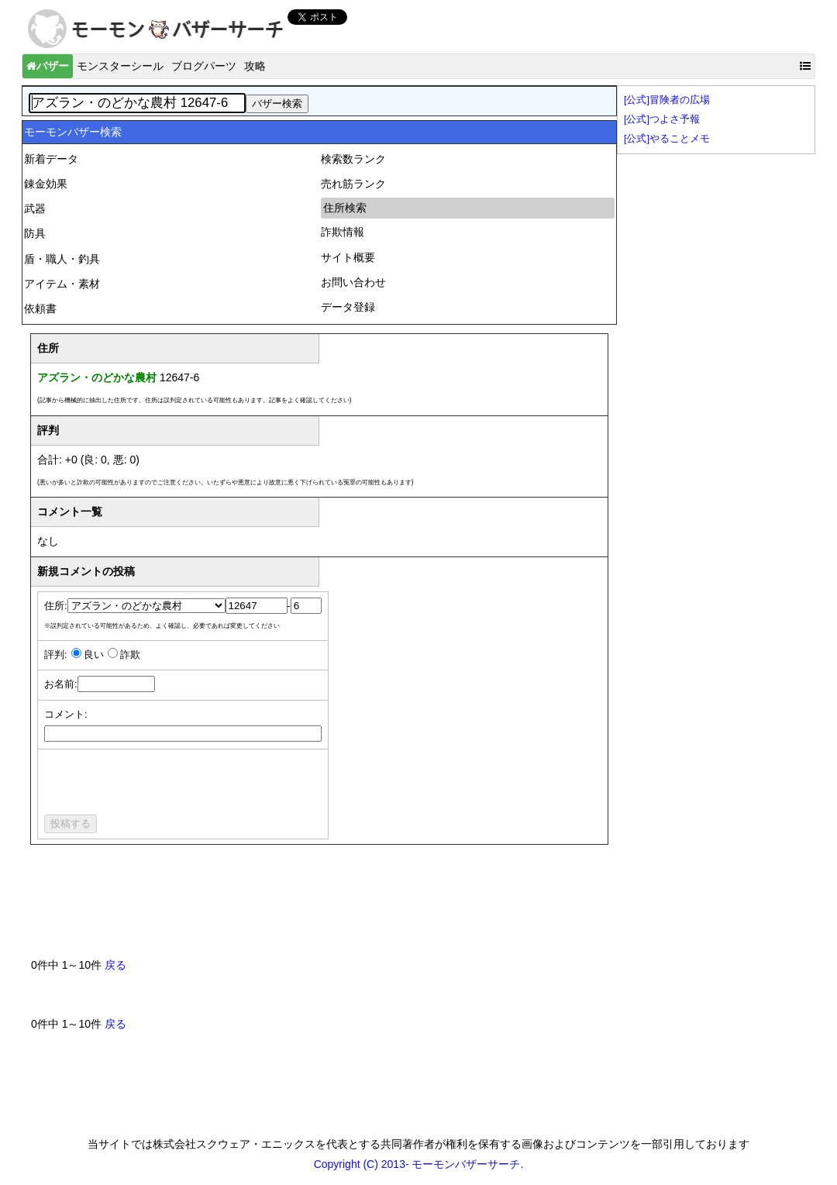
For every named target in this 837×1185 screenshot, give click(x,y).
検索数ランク (353, 159)
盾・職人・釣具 (62, 259)
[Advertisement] (313, 907)
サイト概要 (348, 257)
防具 (35, 233)
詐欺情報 (342, 232)
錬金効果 (45, 183)
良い (94, 654)
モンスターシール (120, 66)
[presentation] (162, 784)
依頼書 (40, 308)
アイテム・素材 (62, 283)
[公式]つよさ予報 (662, 119)
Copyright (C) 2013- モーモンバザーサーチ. (419, 1164)
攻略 (255, 66)
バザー (47, 66)
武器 (35, 208)
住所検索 (345, 208)
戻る (115, 965)
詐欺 (130, 654)
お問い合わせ (353, 282)
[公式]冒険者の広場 (667, 100)
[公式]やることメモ (667, 138)
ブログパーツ (203, 66)
